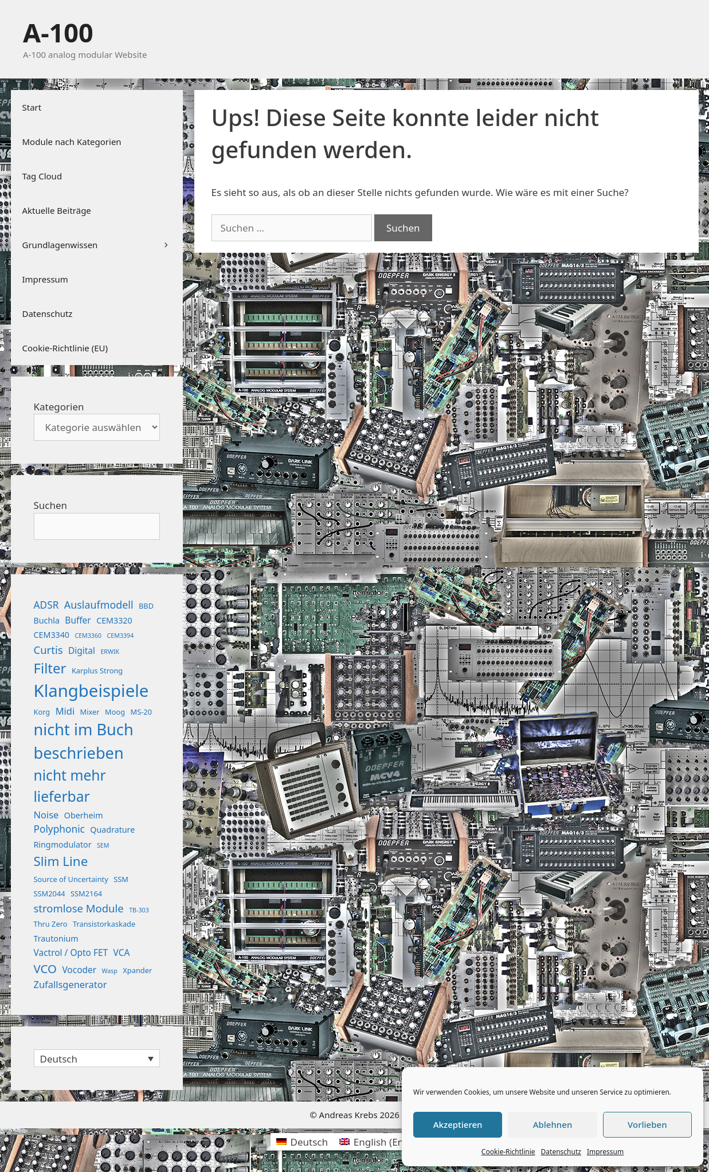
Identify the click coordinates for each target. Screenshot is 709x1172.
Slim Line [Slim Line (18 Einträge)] (61, 861)
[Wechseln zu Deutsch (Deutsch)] (302, 1141)
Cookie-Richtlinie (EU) (65, 348)
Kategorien (59, 406)
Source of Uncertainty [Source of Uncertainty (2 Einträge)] (71, 879)
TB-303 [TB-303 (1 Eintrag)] (139, 910)
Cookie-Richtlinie (508, 1152)
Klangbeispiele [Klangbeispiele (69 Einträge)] (91, 690)
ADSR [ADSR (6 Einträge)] (46, 605)
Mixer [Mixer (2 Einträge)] (90, 712)
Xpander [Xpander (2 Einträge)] (137, 970)
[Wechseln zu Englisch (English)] (386, 1141)
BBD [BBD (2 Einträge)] (146, 606)
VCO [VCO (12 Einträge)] (45, 969)
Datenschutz (561, 1152)
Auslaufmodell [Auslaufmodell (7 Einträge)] (99, 605)
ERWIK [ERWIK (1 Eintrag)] (109, 652)
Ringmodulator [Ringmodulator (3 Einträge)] (63, 844)
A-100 (58, 32)
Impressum (605, 1152)
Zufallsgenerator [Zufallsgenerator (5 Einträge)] (70, 984)
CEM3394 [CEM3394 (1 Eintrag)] (120, 636)
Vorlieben (647, 1124)
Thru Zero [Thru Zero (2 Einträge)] (51, 924)
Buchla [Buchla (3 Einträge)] (47, 620)
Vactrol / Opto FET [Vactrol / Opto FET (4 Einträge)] (71, 952)
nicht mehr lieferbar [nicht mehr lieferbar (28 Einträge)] (70, 786)
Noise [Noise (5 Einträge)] (46, 814)
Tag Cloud (42, 176)
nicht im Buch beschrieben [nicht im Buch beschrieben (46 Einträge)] (84, 741)
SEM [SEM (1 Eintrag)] (103, 845)
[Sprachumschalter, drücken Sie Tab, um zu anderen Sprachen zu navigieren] (97, 1058)
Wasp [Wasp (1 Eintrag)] (109, 971)
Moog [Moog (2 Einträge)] (115, 712)
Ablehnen (553, 1124)
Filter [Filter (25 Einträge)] (50, 667)
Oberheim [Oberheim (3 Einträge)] (83, 815)
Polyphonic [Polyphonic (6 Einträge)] (59, 829)
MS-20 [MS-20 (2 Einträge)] (141, 712)
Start (32, 107)
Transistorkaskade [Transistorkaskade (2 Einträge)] (104, 924)
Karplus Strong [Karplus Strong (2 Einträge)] (97, 670)
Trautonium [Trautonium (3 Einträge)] (56, 938)
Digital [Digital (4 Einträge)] (81, 650)
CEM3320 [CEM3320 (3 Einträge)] (114, 620)
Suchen (51, 505)
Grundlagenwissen (102, 245)
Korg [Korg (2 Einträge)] (42, 712)
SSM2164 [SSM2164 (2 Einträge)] (86, 893)
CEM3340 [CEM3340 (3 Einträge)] (52, 634)
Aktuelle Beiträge (56, 210)
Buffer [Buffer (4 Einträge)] (78, 620)
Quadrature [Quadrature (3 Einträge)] (112, 829)
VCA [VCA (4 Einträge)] (121, 952)
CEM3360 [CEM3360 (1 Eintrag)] (88, 636)
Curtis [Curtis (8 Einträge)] (48, 649)
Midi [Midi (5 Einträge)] (65, 711)
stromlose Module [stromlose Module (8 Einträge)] (79, 908)
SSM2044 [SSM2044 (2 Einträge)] (49, 893)
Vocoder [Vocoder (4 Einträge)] (79, 969)
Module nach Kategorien (72, 141)
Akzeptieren (458, 1124)
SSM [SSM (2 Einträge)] (120, 879)
